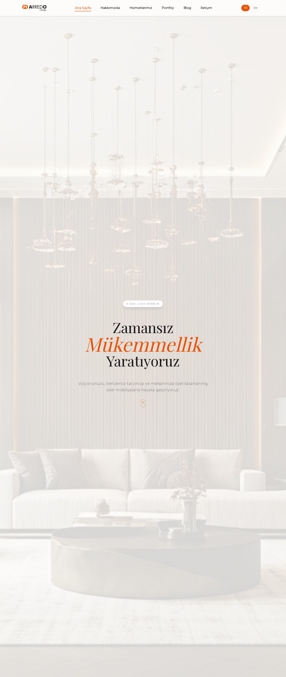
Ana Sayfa (83, 8)
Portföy (168, 8)
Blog (187, 8)
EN (255, 7)
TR (245, 7)
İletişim (206, 8)
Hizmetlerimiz (140, 8)
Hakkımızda (110, 8)
